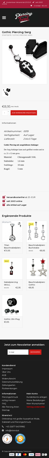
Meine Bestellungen (36, 400)
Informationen (9, 123)
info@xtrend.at (12, 430)
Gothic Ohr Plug (12, 319)
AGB (4, 375)
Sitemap (6, 410)
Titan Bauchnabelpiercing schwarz (12, 246)
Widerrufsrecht (9, 378)
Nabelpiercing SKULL (11, 283)
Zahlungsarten (8, 385)
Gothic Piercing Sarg (22, 35)
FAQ (4, 403)
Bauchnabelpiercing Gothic (37, 283)
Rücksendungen (9, 388)
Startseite (6, 35)
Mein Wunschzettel (36, 403)
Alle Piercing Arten (10, 407)
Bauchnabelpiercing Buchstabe (37, 246)
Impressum (7, 369)
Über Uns (6, 372)
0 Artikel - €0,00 (39, 6)
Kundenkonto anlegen (37, 397)
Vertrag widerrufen (36, 407)
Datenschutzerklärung (12, 382)
